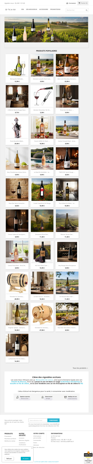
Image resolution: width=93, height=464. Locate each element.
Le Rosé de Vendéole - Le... (42, 172)
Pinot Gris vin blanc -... (67, 110)
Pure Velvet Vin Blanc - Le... (67, 203)
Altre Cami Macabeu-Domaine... (67, 79)
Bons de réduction (38, 447)
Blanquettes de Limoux (44, 380)
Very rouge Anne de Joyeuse (67, 265)
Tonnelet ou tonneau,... (17, 296)
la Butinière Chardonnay (70, 382)
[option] (46, 32)
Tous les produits (81, 368)
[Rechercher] (77, 10)
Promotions (55, 9)
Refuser (9, 459)
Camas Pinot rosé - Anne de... (17, 265)
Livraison (21, 438)
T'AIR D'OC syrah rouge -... (67, 172)
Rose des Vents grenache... (17, 203)
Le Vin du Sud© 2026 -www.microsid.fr (46, 462)
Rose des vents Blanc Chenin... (67, 327)
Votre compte (38, 433)
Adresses (36, 445)
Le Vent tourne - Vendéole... (42, 296)
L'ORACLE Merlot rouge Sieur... (17, 110)
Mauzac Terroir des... (67, 234)
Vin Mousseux (31, 9)
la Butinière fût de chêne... (17, 359)
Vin (22, 9)
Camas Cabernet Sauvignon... (17, 234)
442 (81, 383)
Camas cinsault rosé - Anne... (67, 141)
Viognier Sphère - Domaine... (17, 327)
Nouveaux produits (10, 438)
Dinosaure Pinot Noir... (42, 234)
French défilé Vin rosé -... (42, 141)
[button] (11, 32)
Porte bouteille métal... (17, 141)
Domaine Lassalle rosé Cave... (42, 79)
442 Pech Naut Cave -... (42, 265)
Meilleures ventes (10, 441)
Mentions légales (24, 440)
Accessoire (43, 9)
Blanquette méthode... (17, 79)
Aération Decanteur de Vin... (42, 110)
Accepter (26, 459)
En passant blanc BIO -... (67, 296)
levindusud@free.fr (67, 441)
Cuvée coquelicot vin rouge (42, 203)
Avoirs (35, 443)
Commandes (37, 440)
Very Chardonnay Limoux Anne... (17, 172)
